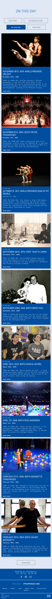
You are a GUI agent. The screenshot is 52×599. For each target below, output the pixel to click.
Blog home (13, 21)
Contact (12, 588)
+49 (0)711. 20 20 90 (26, 573)
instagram (26, 577)
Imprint (26, 590)
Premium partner (17, 583)
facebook (21, 577)
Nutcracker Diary (36, 21)
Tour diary (36, 27)
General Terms (29, 588)
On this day (16, 27)
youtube (30, 577)
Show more (26, 563)
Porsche (31, 584)
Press (20, 588)
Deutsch (4, 588)
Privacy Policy (41, 588)
